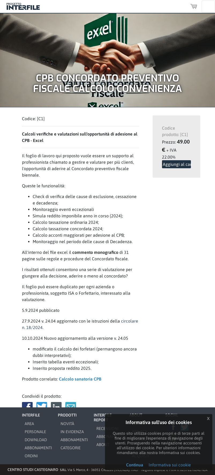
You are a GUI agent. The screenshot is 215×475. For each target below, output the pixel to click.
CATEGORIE (71, 447)
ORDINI (31, 456)
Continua (134, 464)
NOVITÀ (67, 423)
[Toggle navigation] (208, 6)
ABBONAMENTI (38, 447)
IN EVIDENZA (72, 431)
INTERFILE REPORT (103, 417)
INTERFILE (31, 415)
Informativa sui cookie (170, 464)
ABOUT (102, 444)
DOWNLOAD (36, 439)
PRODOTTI (67, 415)
